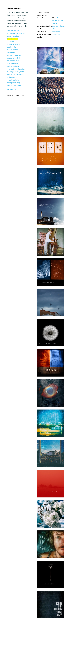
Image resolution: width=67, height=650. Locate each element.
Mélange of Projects (15, 72)
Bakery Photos (13, 36)
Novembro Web (13, 61)
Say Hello (11, 90)
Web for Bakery (13, 66)
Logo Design (12, 41)
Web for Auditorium (15, 74)
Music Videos (12, 63)
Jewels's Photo (13, 80)
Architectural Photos (15, 33)
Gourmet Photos (14, 55)
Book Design (12, 47)
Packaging (11, 52)
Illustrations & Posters (16, 69)
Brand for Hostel (13, 44)
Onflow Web (11, 77)
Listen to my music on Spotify (58, 20)
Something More (14, 85)
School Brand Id (13, 58)
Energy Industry (13, 83)
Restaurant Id (12, 50)
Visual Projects (14, 30)
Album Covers (12, 39)
